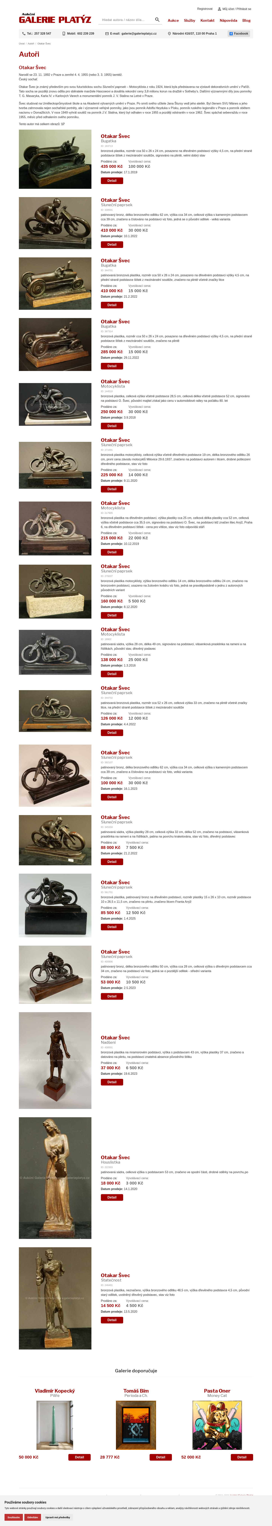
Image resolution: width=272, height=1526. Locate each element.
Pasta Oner (217, 1393)
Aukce (173, 20)
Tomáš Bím (136, 1393)
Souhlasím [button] (14, 1517)
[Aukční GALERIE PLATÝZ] (55, 22)
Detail (112, 181)
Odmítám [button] (32, 1517)
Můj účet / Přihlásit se (234, 9)
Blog (246, 20)
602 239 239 (85, 33)
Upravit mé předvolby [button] (58, 1517)
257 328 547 (42, 33)
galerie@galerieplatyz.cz (139, 33)
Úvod (22, 43)
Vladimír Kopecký (55, 1393)
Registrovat (204, 8)
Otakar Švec (44, 43)
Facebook (239, 33)
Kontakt (207, 20)
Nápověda (228, 20)
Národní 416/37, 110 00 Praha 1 (195, 33)
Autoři (31, 43)
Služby (189, 20)
